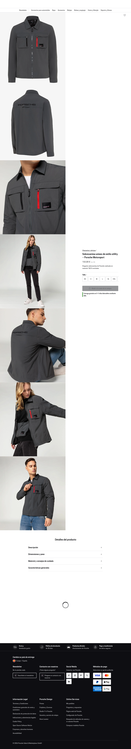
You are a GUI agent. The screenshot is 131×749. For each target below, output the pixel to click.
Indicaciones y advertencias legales (24, 717)
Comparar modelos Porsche (75, 725)
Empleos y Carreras (46, 707)
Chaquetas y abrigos (89, 250)
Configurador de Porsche (74, 715)
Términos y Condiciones (20, 703)
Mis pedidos (70, 703)
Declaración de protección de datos (24, 713)
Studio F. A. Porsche (46, 711)
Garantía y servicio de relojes (49, 715)
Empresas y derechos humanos (23, 729)
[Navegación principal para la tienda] (65, 10)
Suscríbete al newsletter (26, 675)
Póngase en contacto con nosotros (53, 676)
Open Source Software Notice (22, 725)
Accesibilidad (17, 733)
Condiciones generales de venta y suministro (24, 708)
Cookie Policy (17, 721)
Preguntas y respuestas (73, 707)
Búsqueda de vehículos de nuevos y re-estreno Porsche (77, 720)
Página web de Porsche (74, 711)
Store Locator (44, 719)
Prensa (42, 703)
